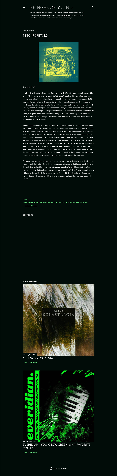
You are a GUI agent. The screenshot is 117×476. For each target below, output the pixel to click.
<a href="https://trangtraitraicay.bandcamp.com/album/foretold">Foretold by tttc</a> (58, 187)
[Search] (92, 6)
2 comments (32, 452)
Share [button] (25, 199)
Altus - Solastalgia (38, 358)
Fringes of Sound (51, 7)
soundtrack (27, 206)
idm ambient (84, 202)
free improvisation (72, 202)
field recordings (52, 202)
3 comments (32, 363)
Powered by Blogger (58, 468)
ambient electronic (40, 202)
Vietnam (34, 206)
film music (62, 202)
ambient (30, 202)
